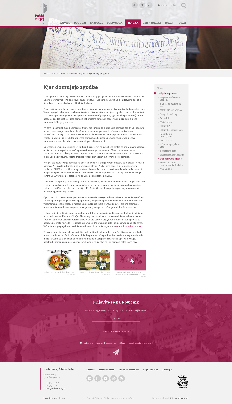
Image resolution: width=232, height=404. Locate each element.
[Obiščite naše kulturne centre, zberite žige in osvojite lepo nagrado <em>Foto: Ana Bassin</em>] (130, 260)
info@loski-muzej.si (55, 388)
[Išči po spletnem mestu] (183, 5)
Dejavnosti (115, 23)
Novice (65, 23)
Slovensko (162, 5)
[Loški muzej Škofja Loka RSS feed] (121, 378)
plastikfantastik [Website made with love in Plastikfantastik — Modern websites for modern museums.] (181, 398)
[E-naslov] (116, 319)
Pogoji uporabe (150, 369)
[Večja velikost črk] (135, 5)
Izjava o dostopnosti (129, 369)
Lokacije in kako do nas (54, 398)
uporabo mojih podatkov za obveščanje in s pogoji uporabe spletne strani (123, 343)
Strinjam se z (118, 343)
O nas (183, 23)
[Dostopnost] (150, 5)
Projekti (133, 23)
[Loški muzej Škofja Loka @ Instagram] (97, 378)
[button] (116, 352)
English (172, 5)
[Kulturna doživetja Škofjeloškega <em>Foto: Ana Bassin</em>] (59, 260)
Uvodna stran (49, 73)
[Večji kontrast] (142, 5)
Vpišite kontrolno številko (116, 332)
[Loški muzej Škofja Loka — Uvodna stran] (41, 13)
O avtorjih (167, 369)
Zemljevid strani (107, 369)
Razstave (96, 23)
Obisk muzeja (151, 23)
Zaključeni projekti (77, 73)
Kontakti (90, 369)
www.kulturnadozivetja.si (128, 226)
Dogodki (80, 23)
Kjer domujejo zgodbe (99, 73)
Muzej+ (170, 23)
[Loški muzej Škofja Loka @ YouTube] (105, 378)
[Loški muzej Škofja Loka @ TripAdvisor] (113, 378)
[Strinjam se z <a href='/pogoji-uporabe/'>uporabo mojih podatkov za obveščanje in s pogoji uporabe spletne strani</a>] (81, 343)
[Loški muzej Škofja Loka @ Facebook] (89, 378)
